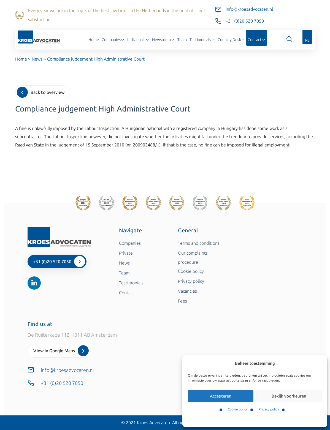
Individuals (138, 39)
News (37, 59)
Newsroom (163, 39)
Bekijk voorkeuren (289, 396)
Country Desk (231, 39)
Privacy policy (269, 409)
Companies (113, 39)
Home (93, 39)
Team (182, 39)
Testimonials (202, 39)
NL (307, 40)
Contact (257, 39)
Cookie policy (238, 409)
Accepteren (220, 396)
